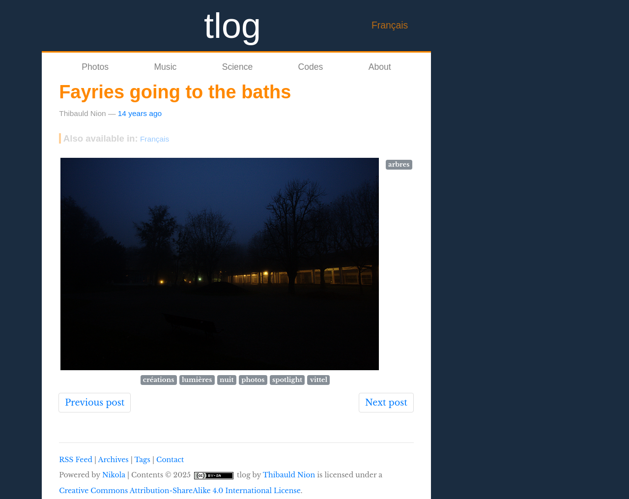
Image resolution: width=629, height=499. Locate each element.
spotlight (287, 380)
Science (237, 67)
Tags (142, 459)
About (380, 67)
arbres (398, 164)
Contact (170, 459)
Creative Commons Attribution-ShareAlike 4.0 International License (180, 490)
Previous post (94, 402)
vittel (318, 380)
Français (390, 25)
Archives (113, 459)
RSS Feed (75, 459)
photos (252, 380)
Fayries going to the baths (175, 92)
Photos (95, 67)
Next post (386, 402)
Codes (310, 67)
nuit (227, 380)
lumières (197, 380)
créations (158, 380)
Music (165, 67)
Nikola (113, 474)
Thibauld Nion (289, 474)
